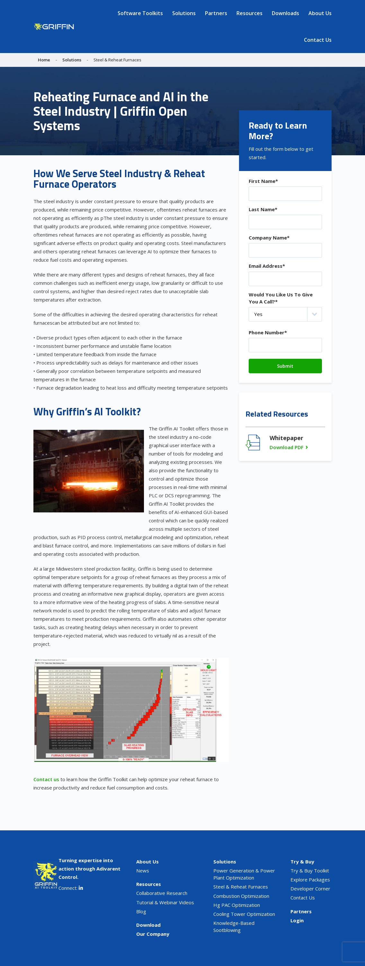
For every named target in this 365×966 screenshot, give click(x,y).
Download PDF (287, 447)
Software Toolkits (140, 13)
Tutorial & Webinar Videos (165, 902)
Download (148, 925)
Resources (249, 13)
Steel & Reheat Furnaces (240, 886)
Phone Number (268, 332)
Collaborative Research (161, 893)
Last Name (263, 209)
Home (44, 60)
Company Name (269, 237)
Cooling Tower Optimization (244, 914)
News (142, 870)
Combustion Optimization (241, 896)
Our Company (152, 934)
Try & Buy (302, 861)
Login (297, 920)
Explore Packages (310, 879)
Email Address (267, 266)
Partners (216, 13)
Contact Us (318, 39)
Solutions (184, 13)
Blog (141, 911)
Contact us (46, 779)
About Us (320, 13)
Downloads (285, 13)
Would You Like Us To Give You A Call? (281, 298)
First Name (263, 181)
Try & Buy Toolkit (309, 870)
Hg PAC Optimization (236, 905)
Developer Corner (310, 888)
